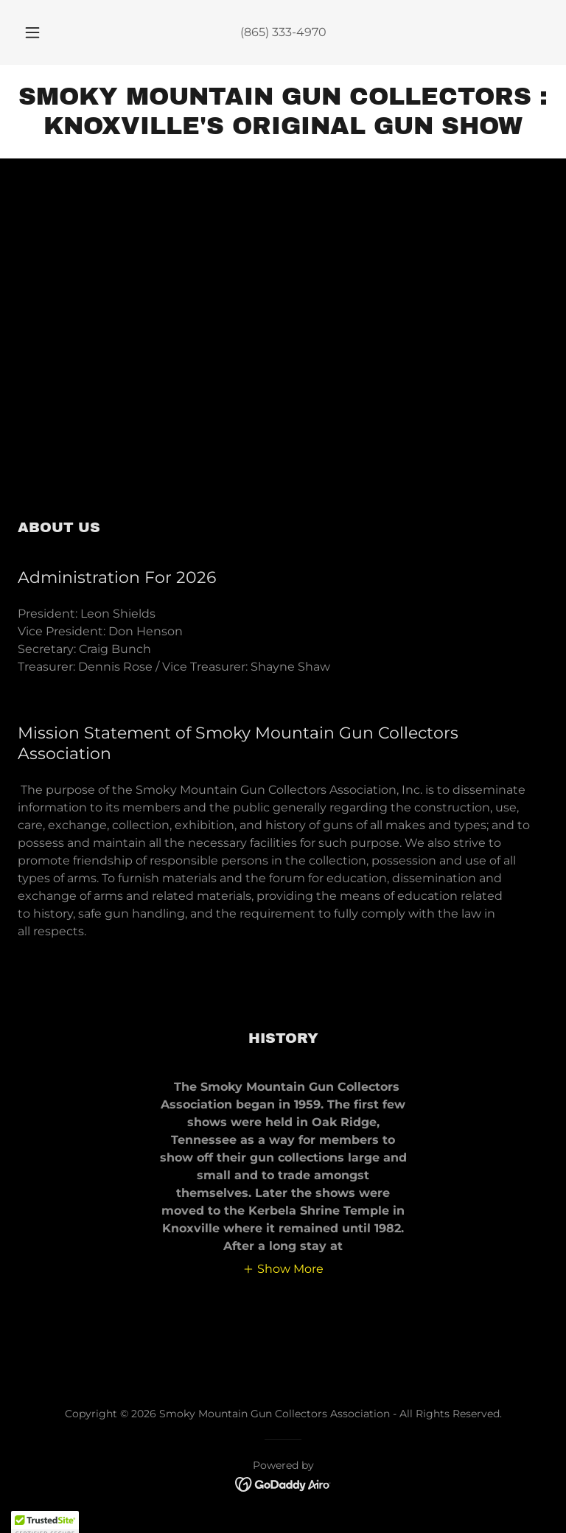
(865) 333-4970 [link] (283, 32)
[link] (283, 130)
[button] (40, 32)
